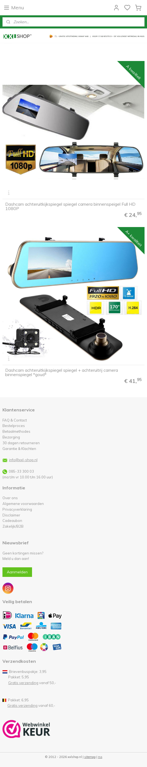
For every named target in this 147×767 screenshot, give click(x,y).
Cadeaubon (12, 520)
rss (100, 757)
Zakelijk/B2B (13, 526)
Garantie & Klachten (19, 448)
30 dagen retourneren (21, 443)
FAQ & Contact (14, 420)
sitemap (90, 757)
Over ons (10, 498)
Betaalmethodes (16, 431)
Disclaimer (11, 515)
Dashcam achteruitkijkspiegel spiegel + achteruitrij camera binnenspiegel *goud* (61, 372)
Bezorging (11, 437)
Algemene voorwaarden (23, 503)
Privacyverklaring (17, 509)
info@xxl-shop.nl (23, 460)
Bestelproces (13, 425)
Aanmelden (17, 572)
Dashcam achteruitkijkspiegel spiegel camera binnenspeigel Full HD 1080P (70, 206)
